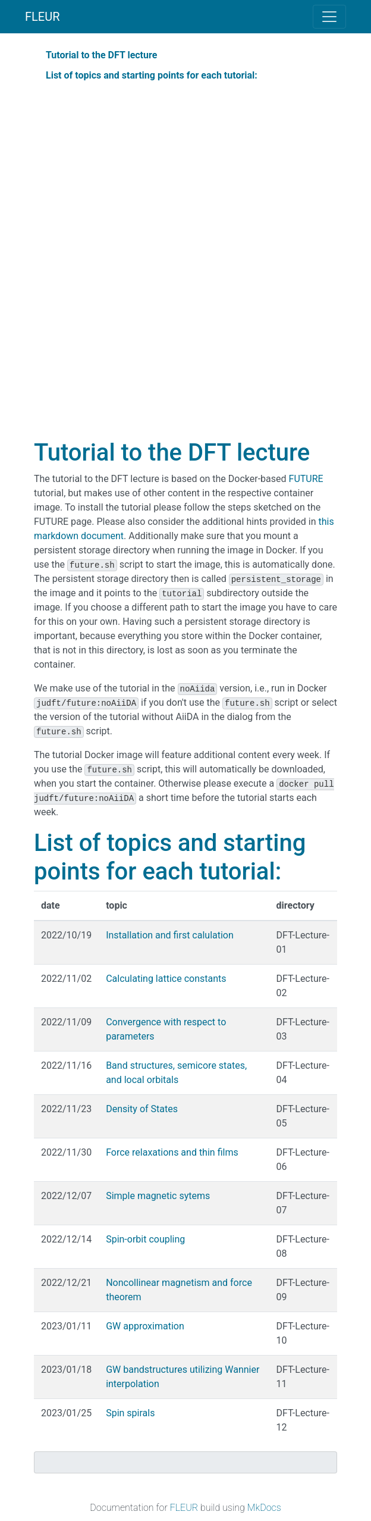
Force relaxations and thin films (172, 1152)
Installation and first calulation (170, 935)
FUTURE (306, 478)
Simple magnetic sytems (158, 1195)
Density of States (142, 1109)
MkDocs (264, 1507)
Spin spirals (130, 1413)
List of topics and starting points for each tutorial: (151, 75)
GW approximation (145, 1326)
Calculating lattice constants (166, 978)
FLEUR (42, 17)
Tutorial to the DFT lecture (101, 55)
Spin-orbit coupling (145, 1239)
